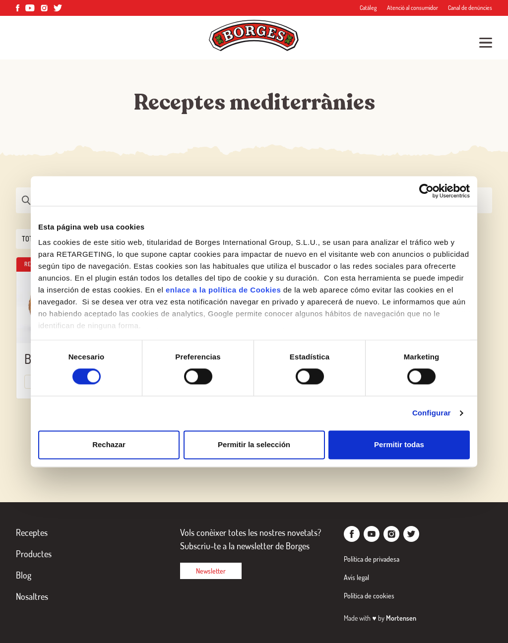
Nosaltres (32, 596)
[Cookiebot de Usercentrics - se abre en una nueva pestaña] (426, 190)
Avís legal (356, 577)
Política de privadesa (371, 559)
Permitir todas (399, 444)
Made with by (380, 618)
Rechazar (109, 444)
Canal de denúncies (470, 7)
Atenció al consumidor (412, 7)
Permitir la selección (254, 444)
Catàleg (368, 7)
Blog (23, 575)
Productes (34, 553)
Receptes (32, 532)
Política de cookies (369, 595)
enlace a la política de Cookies (223, 290)
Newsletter (211, 571)
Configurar (431, 413)
